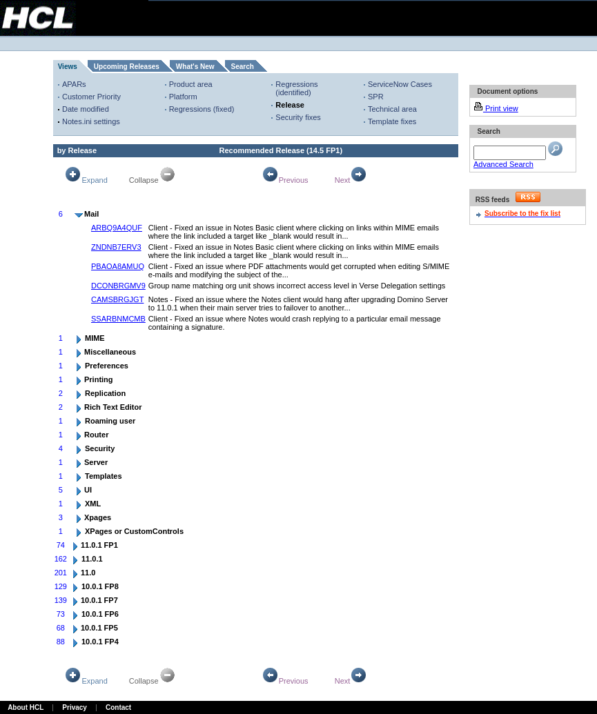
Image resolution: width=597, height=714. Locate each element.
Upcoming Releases (126, 66)
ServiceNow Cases (400, 84)
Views (67, 66)
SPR (376, 96)
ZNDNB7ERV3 (116, 247)
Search (242, 66)
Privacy (74, 707)
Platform (183, 96)
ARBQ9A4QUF (116, 228)
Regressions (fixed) (202, 109)
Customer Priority (91, 96)
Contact (118, 707)
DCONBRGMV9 (118, 285)
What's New (195, 66)
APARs (74, 84)
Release (289, 105)
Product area (191, 84)
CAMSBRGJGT (117, 299)
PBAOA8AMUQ (117, 266)
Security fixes (297, 117)
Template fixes (392, 121)
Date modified (85, 109)
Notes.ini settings (91, 121)
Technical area (392, 109)
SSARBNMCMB (118, 319)
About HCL (25, 707)
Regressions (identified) (296, 88)
